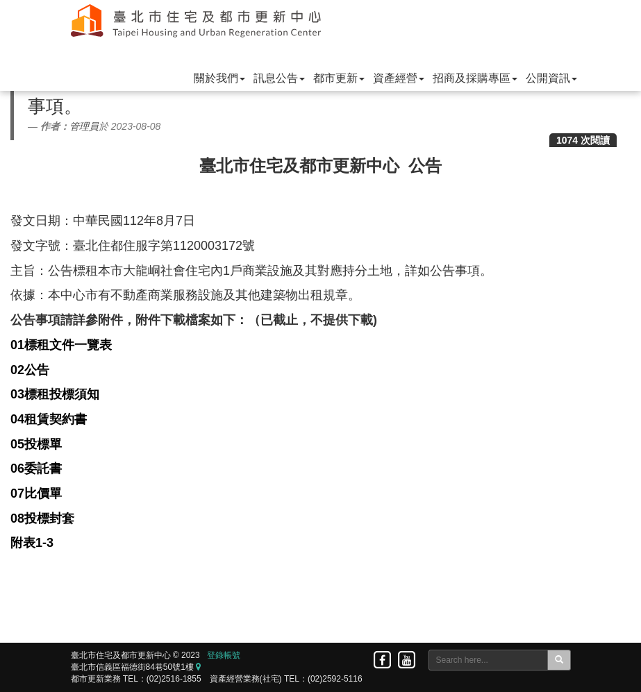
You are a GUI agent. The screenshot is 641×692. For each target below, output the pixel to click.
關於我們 (219, 78)
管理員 (84, 126)
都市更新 (339, 78)
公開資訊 (551, 78)
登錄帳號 (223, 655)
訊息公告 (279, 78)
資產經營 (398, 78)
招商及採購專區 (475, 78)
